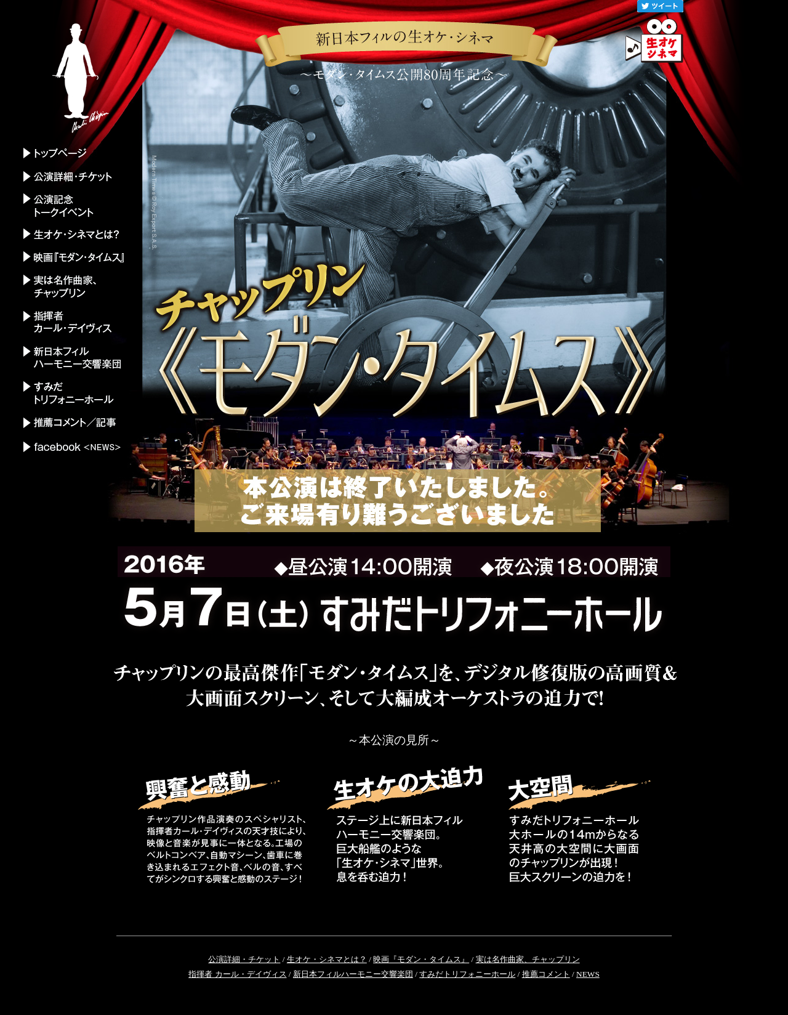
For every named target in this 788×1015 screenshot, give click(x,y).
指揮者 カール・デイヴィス (237, 974)
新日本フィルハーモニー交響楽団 (353, 974)
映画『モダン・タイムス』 (421, 959)
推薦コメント (546, 974)
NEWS (588, 974)
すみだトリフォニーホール (467, 974)
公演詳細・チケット (244, 959)
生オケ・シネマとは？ (327, 959)
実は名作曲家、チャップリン (528, 959)
